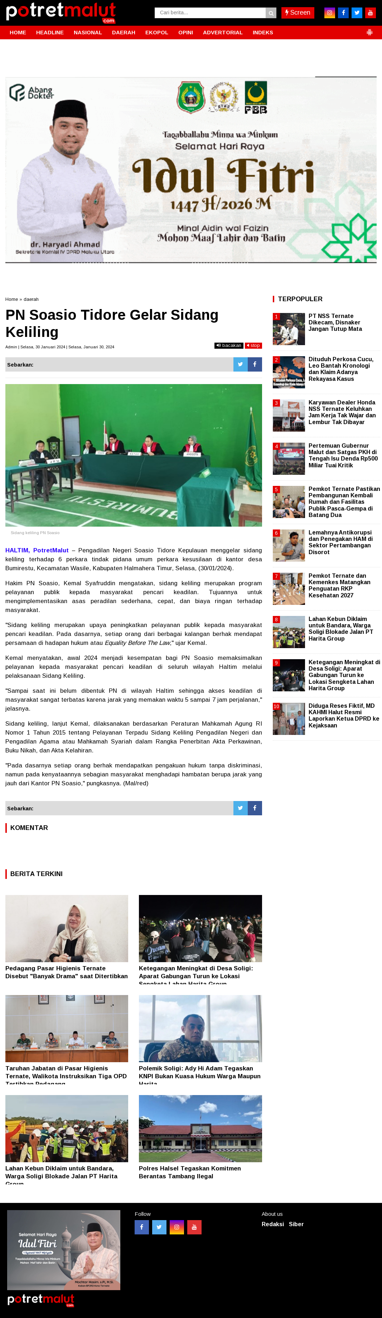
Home (11, 299)
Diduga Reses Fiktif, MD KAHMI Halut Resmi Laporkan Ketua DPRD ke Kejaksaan (344, 715)
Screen (297, 12)
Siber (296, 1224)
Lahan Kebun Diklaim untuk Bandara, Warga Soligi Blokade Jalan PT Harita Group (61, 1176)
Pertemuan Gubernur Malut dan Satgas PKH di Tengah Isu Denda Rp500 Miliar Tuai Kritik (343, 455)
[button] (369, 29)
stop (253, 345)
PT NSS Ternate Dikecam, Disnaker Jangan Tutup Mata (335, 322)
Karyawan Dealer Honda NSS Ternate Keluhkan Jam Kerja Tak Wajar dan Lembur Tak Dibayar (342, 412)
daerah (31, 299)
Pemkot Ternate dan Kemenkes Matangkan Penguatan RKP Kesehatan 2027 (340, 585)
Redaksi (273, 1224)
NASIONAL (88, 32)
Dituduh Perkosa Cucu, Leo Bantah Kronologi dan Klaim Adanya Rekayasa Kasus (341, 369)
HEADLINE (50, 32)
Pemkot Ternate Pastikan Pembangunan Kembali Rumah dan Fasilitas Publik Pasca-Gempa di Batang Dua (344, 502)
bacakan (229, 345)
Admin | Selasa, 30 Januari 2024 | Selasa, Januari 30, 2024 (59, 347)
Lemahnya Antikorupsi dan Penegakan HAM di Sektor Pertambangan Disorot (341, 542)
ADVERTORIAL (223, 32)
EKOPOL (156, 32)
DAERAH (123, 32)
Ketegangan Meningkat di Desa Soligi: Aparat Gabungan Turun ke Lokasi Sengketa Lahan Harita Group (196, 976)
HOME (18, 32)
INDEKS (263, 32)
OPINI (185, 32)
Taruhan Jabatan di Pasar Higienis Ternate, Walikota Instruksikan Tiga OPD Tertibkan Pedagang (66, 1076)
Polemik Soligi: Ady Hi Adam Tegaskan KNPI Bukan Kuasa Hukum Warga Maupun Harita (200, 1076)
